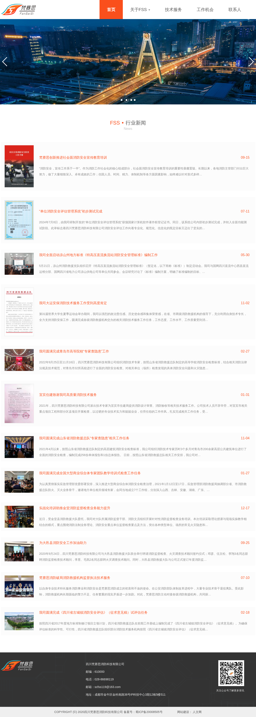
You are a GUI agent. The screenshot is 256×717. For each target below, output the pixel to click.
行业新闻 (128, 123)
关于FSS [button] (140, 9)
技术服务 (173, 9)
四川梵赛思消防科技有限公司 (105, 664)
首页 (111, 9)
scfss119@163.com (108, 687)
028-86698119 (104, 679)
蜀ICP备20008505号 (149, 712)
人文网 (197, 712)
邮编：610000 (95, 671)
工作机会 (205, 9)
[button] (123, 100)
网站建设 (183, 712)
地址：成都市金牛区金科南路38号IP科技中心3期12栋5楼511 (126, 694)
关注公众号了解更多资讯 (230, 690)
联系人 (234, 9)
